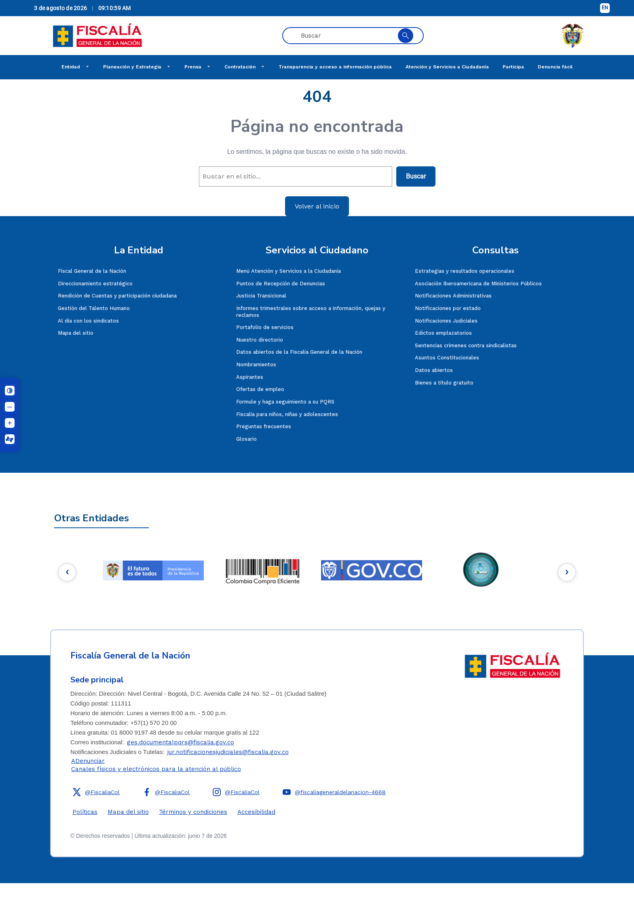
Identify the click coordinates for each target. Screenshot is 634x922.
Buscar (416, 176)
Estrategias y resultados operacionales (464, 271)
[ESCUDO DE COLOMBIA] (572, 35)
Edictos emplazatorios (443, 333)
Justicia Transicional (261, 296)
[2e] (262, 570)
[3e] (371, 570)
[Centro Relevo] (9, 439)
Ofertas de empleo (260, 389)
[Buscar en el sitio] (405, 35)
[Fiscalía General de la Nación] (97, 35)
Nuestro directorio (259, 340)
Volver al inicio (317, 206)
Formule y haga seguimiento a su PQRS (285, 402)
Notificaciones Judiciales (446, 321)
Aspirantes (249, 377)
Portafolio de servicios (265, 327)
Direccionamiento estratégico (95, 283)
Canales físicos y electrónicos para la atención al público (156, 769)
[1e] (153, 570)
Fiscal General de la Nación (92, 271)
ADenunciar (88, 761)
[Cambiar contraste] (9, 390)
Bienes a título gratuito (444, 383)
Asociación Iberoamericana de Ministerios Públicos (478, 283)
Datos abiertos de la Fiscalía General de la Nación (299, 352)
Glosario (246, 439)
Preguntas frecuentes (263, 426)
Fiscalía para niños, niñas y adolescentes (287, 414)
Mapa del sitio (75, 333)
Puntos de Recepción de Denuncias (280, 283)
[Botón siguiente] (566, 572)
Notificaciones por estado (448, 308)
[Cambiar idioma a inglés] (605, 8)
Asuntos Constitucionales (447, 358)
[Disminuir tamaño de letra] (9, 407)
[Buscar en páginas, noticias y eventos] (344, 35)
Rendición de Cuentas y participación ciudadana (117, 296)
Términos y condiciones (193, 812)
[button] (97, 792)
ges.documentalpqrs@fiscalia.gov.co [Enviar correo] (180, 742)
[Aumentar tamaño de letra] (9, 423)
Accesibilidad (256, 812)
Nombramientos (256, 364)
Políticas (84, 812)
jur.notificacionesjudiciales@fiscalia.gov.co (228, 752)
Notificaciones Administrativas (453, 296)
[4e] (480, 570)
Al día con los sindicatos (88, 321)
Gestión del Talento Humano (94, 308)
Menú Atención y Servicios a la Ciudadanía (288, 271)
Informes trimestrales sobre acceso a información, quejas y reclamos (310, 311)
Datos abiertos (434, 370)
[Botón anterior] (68, 572)
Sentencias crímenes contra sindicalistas (466, 345)
